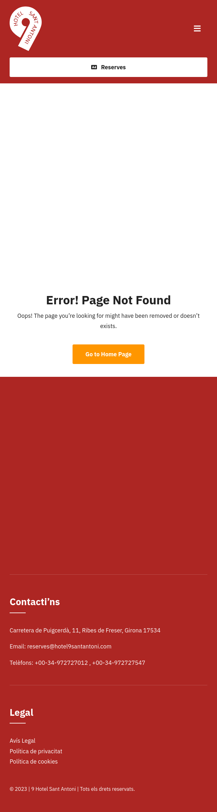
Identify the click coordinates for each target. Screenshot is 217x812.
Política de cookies (34, 761)
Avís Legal (22, 740)
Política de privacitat (36, 751)
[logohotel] (26, 9)
